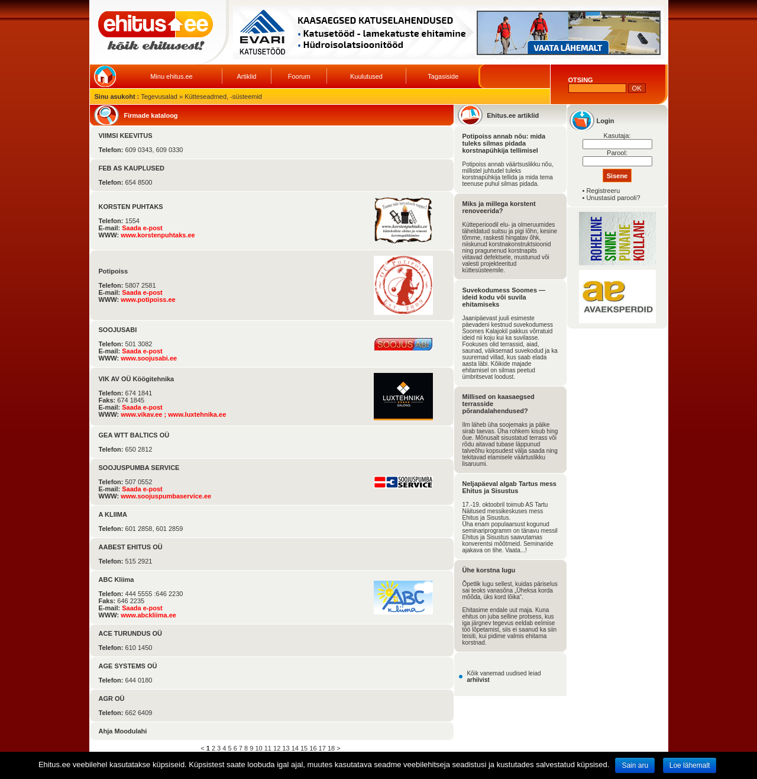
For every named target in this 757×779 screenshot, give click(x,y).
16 (312, 748)
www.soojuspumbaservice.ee (166, 496)
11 (267, 748)
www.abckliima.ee (148, 615)
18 (331, 748)
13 (285, 748)
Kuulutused (366, 76)
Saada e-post (142, 227)
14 (295, 748)
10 (258, 748)
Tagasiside (443, 76)
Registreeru (603, 190)
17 (322, 748)
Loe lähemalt (689, 765)
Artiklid (246, 76)
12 (276, 748)
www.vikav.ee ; (144, 414)
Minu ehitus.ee (171, 76)
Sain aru (635, 765)
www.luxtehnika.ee (197, 414)
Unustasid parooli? (613, 197)
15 (304, 748)
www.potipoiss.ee (148, 299)
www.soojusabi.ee (149, 358)
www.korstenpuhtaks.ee (158, 235)
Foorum (299, 76)
